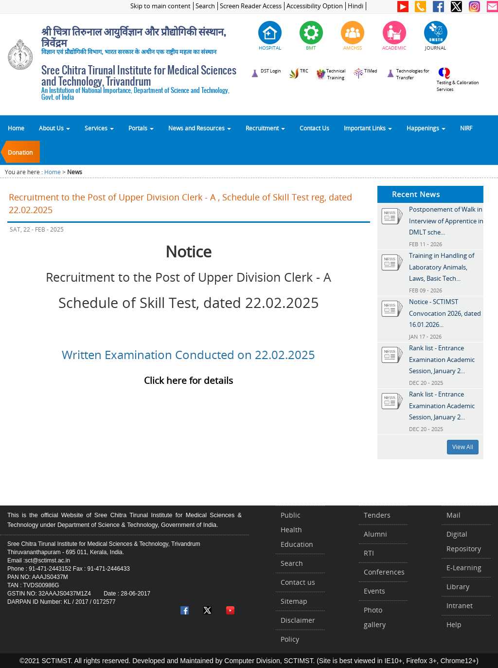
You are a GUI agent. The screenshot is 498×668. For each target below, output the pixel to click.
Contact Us (314, 128)
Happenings (426, 128)
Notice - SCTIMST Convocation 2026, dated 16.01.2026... (445, 313)
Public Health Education (297, 529)
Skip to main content (160, 6)
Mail (453, 515)
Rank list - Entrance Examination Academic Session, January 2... (442, 359)
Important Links (368, 128)
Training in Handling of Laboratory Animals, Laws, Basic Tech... (441, 267)
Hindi (355, 6)
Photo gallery (375, 617)
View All (462, 447)
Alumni (375, 534)
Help (454, 624)
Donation (20, 152)
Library (457, 586)
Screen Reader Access (251, 6)
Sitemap (294, 601)
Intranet (459, 605)
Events (374, 591)
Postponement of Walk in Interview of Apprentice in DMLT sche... (446, 220)
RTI (369, 553)
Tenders (377, 515)
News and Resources (199, 128)
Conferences (384, 572)
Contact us (298, 582)
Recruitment (265, 128)
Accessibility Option (314, 6)
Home (16, 128)
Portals (141, 128)
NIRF (466, 128)
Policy (290, 639)
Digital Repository (463, 541)
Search (205, 6)
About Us (54, 128)
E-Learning (463, 567)
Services (99, 128)
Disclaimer (298, 620)
